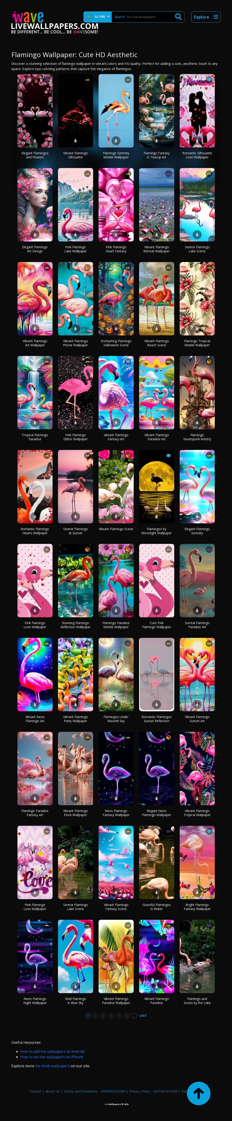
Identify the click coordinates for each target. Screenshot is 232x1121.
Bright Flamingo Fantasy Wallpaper (197, 907)
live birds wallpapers (52, 1065)
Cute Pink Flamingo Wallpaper (156, 625)
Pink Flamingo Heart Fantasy (116, 249)
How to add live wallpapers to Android (52, 1051)
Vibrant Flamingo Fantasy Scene (116, 907)
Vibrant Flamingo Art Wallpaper (35, 343)
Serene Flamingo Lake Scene (197, 249)
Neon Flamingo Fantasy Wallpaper (116, 813)
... (134, 1015)
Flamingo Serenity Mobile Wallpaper (116, 155)
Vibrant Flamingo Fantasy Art (116, 437)
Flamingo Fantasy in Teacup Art (157, 155)
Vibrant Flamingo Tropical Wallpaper (197, 813)
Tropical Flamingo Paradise (35, 437)
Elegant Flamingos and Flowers (35, 155)
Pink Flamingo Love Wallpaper (35, 625)
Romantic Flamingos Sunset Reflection (157, 719)
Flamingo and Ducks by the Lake (197, 1001)
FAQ (184, 1091)
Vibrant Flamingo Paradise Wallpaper (116, 1001)
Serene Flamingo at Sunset (75, 531)
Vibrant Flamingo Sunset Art (197, 719)
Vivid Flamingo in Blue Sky (75, 1001)
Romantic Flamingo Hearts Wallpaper (35, 531)
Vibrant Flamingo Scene (116, 529)
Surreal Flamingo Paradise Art (197, 625)
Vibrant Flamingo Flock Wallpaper (75, 813)
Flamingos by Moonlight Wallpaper (156, 531)
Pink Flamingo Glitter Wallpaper (75, 437)
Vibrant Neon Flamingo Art (35, 719)
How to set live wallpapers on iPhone (51, 1056)
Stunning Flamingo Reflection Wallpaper (75, 625)
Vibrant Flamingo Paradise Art (156, 437)
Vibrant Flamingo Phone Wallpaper (75, 343)
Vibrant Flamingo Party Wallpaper (75, 719)
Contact (35, 1091)
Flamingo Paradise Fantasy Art (34, 813)
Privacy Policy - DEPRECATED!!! (153, 1091)
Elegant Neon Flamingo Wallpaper (156, 813)
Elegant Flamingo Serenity (197, 531)
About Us (52, 1091)
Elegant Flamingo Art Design (35, 249)
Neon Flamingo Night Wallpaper (35, 1001)
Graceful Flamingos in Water (157, 907)
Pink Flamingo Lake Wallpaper (75, 249)
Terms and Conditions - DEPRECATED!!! (94, 1091)
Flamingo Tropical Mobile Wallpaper (197, 343)
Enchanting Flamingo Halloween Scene (116, 343)
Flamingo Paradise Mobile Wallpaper (116, 625)
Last (143, 1015)
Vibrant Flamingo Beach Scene (156, 343)
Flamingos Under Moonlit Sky (116, 719)
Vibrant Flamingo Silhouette (75, 155)
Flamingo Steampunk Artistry (197, 437)
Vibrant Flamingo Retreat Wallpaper (156, 249)
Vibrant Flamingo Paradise (156, 1001)
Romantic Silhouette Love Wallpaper (197, 155)
